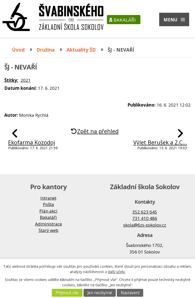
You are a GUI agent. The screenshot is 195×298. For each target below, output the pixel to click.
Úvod (18, 50)
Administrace (48, 224)
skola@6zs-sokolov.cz (144, 225)
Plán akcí (48, 211)
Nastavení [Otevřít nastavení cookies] (130, 292)
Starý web (48, 230)
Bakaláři (124, 20)
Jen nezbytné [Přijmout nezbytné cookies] (99, 292)
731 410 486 (144, 218)
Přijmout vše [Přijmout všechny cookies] (67, 292)
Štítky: (11, 80)
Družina (46, 50)
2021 (26, 80)
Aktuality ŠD (81, 50)
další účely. (116, 271)
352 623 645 (144, 212)
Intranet (48, 198)
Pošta (48, 204)
